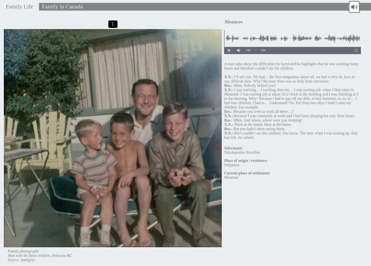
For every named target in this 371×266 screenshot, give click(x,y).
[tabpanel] (113, 147)
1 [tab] (113, 24)
